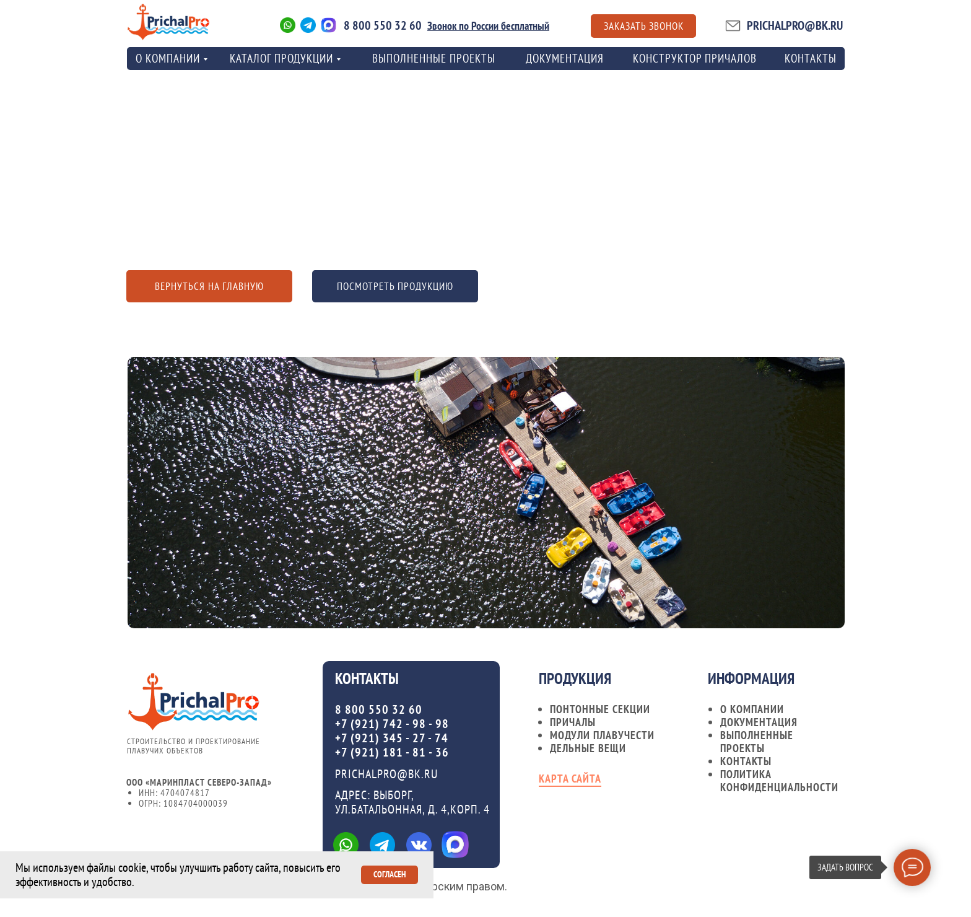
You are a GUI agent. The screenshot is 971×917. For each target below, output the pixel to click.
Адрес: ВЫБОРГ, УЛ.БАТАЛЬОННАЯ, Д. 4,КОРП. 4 (412, 802)
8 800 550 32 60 (383, 25)
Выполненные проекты (433, 58)
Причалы (573, 722)
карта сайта (570, 778)
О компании (752, 709)
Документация (565, 58)
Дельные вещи (588, 748)
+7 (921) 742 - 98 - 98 (392, 724)
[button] (643, 26)
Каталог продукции (281, 58)
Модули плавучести (602, 735)
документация (759, 722)
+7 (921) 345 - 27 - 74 (391, 738)
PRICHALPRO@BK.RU (795, 25)
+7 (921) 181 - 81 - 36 (392, 752)
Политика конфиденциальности (779, 780)
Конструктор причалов (695, 58)
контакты (811, 58)
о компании (168, 58)
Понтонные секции (600, 709)
